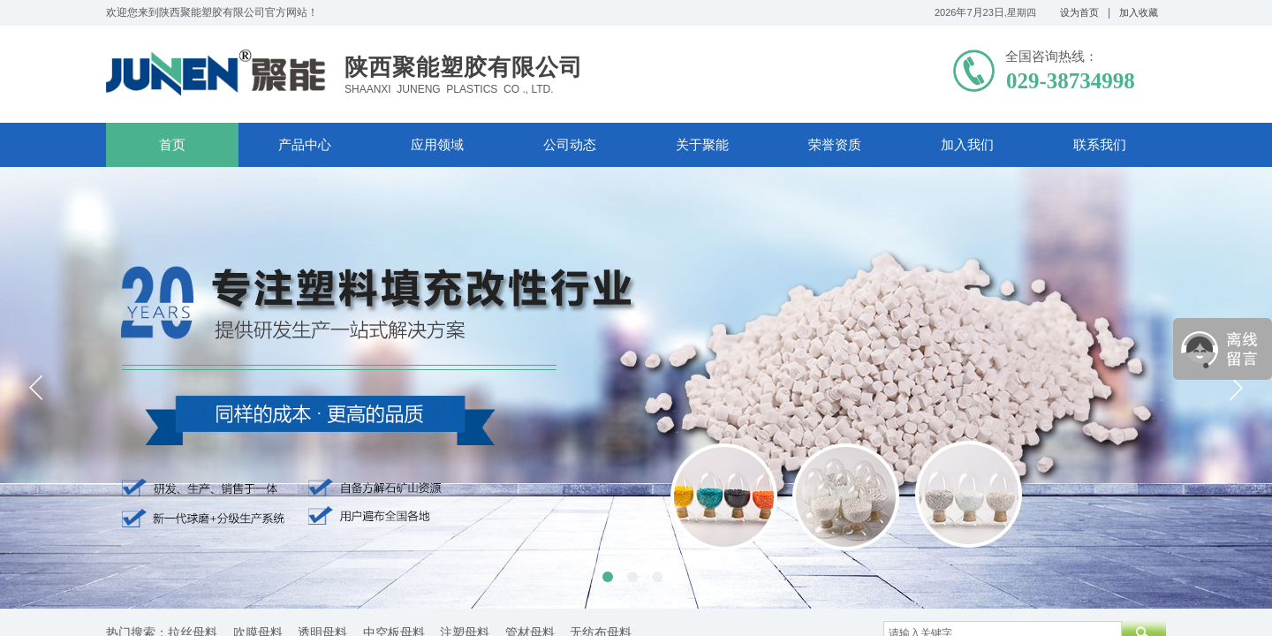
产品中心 (304, 145)
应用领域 (437, 145)
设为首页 (1079, 12)
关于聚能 (702, 145)
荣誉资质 (834, 145)
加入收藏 (1138, 12)
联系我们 (1099, 145)
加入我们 (967, 145)
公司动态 (569, 145)
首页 (172, 145)
